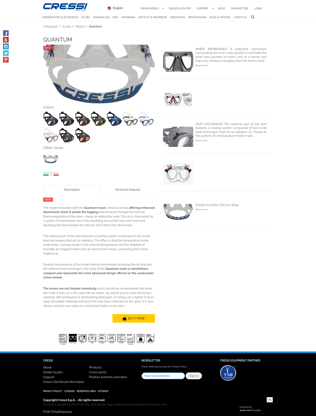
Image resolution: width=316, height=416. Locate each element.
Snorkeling (101, 17)
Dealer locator (53, 372)
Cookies (69, 391)
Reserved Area (86, 391)
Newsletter (239, 8)
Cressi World (149, 8)
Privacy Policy (179, 366)
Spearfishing (197, 17)
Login (258, 8)
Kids (115, 17)
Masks (80, 26)
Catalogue (50, 26)
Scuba (85, 17)
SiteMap (103, 391)
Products (95, 367)
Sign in (193, 375)
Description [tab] (72, 189)
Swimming (128, 17)
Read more (201, 65)
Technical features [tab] (127, 189)
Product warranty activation (108, 377)
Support (202, 8)
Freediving (177, 17)
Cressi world (97, 372)
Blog (221, 8)
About (47, 367)
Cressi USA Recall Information (63, 382)
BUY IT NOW (134, 318)
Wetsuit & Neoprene (152, 17)
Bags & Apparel (220, 17)
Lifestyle (240, 17)
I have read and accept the (164, 366)
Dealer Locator (180, 8)
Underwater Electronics (60, 17)
